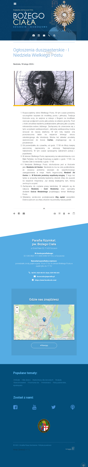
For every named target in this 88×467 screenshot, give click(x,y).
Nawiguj (44, 345)
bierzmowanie (20, 382)
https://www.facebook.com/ (44, 280)
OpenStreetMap (61, 338)
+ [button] (17, 308)
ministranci (46, 382)
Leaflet (53, 338)
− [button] (17, 311)
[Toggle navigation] (15, 4)
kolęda (58, 380)
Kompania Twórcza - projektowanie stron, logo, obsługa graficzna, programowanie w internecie (70, 448)
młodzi (17, 380)
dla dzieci (27, 380)
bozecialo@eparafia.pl (44, 276)
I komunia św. (34, 382)
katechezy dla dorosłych (43, 380)
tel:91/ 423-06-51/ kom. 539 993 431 (44, 272)
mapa (45, 322)
